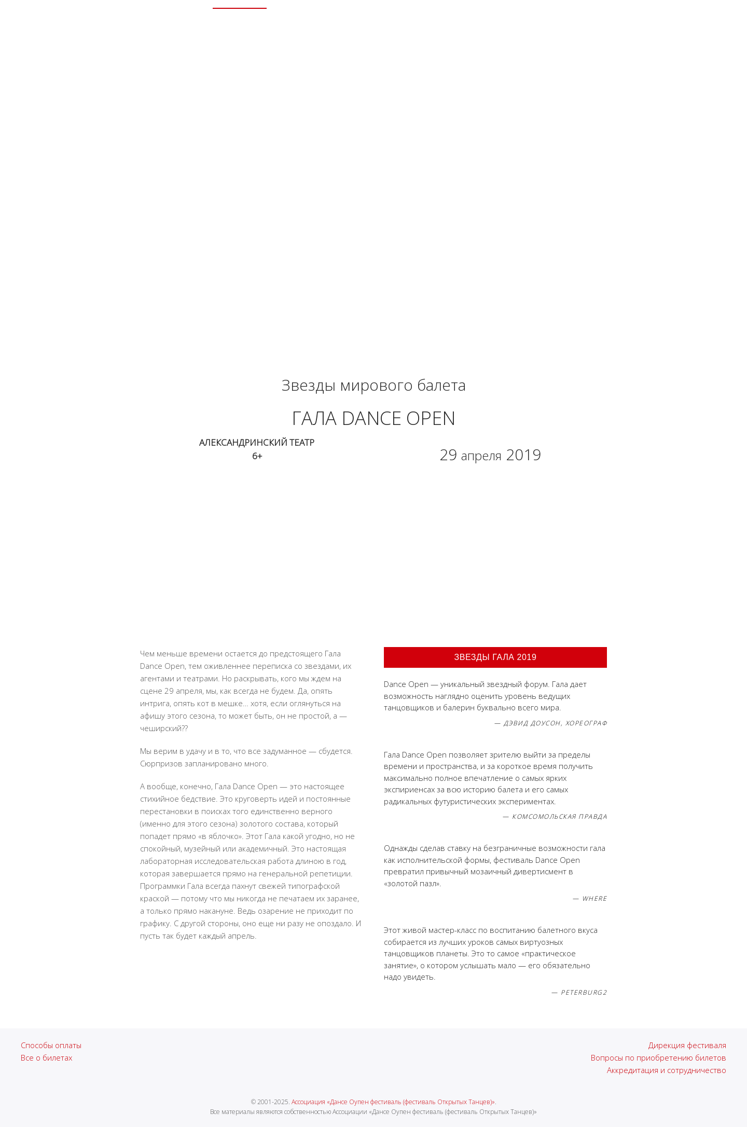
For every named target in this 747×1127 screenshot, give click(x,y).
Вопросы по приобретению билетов (658, 1057)
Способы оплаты (51, 1045)
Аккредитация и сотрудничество (666, 1070)
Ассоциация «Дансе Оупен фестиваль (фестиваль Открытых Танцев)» (393, 1101)
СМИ (476, 26)
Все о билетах (46, 1057)
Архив (285, 26)
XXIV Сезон (239, 26)
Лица (319, 26)
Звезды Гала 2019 (495, 657)
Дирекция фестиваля (687, 1045)
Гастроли (436, 26)
